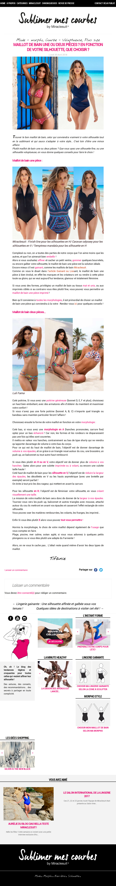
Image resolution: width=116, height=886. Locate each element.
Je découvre (55, 641)
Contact (99, 3)
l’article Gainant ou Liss (60, 271)
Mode (38, 876)
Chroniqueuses (49, 3)
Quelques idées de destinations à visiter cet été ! (70, 608)
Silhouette (73, 876)
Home (2, 3)
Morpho (47, 876)
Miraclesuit (35, 3)
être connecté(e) (25, 593)
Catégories (22, 3)
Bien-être (60, 876)
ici (75, 303)
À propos (11, 3)
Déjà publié (109, 3)
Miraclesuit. (80, 267)
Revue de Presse (66, 3)
